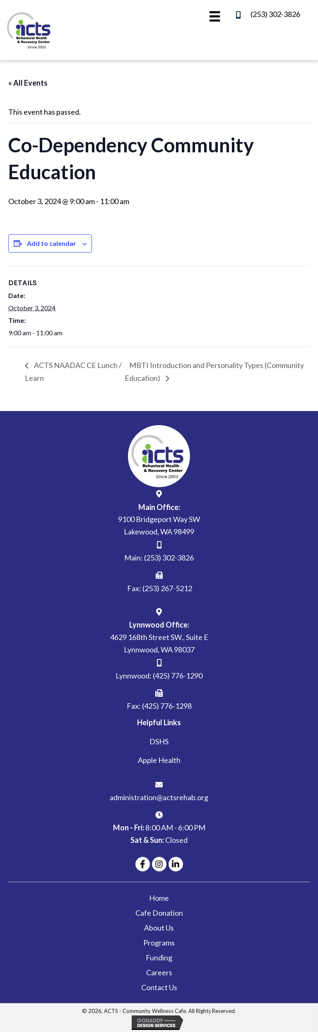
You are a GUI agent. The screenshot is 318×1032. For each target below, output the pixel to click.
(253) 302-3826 (275, 14)
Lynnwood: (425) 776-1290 (159, 675)
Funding (159, 957)
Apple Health (159, 760)
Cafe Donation (159, 912)
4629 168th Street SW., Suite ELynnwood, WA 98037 (159, 643)
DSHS (159, 741)
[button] (142, 864)
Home (159, 897)
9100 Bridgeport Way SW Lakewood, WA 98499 (159, 525)
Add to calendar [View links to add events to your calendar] (51, 243)
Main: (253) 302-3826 (159, 557)
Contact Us (159, 987)
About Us (159, 927)
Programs (159, 942)
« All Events (28, 82)
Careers (159, 972)
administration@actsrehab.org (159, 797)
